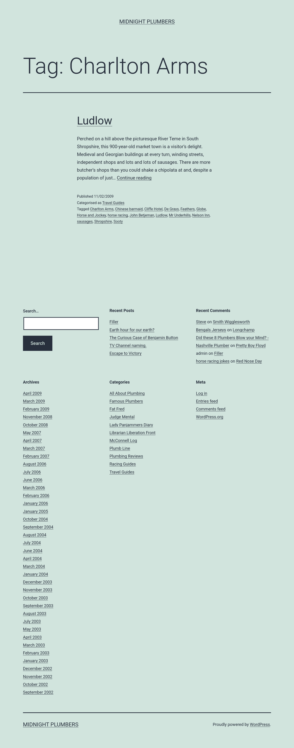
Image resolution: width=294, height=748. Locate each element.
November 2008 (37, 416)
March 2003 (34, 645)
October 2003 (35, 597)
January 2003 (35, 660)
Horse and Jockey (91, 215)
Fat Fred (117, 409)
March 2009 (34, 401)
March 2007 (34, 448)
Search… (31, 311)
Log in (201, 393)
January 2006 (35, 503)
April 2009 (32, 393)
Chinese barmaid (129, 209)
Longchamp (243, 329)
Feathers (188, 209)
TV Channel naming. (128, 345)
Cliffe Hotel (153, 209)
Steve (201, 321)
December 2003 (37, 582)
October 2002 (35, 684)
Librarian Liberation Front (132, 432)
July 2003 (32, 621)
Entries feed (207, 401)
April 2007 (32, 440)
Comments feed (210, 409)
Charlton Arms (101, 209)
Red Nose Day (249, 361)
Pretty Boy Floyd (251, 345)
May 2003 (32, 629)
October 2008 (35, 424)
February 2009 (36, 409)
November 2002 (37, 676)
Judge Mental (122, 416)
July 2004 (32, 542)
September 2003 (38, 605)
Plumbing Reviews (126, 456)
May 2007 (32, 432)
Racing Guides (123, 464)
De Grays (171, 209)
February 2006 (36, 495)
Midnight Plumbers (147, 21)
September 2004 (38, 527)
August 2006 (34, 464)
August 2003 (34, 613)
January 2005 (35, 511)
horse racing (118, 215)
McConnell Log (123, 440)
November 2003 (37, 589)
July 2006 (32, 472)
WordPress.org (209, 416)
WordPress (260, 724)
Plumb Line (120, 448)
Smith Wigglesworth (231, 321)
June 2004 (32, 550)
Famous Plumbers (126, 401)
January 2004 (35, 574)
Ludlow (94, 120)
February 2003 (36, 652)
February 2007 (36, 456)
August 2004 (34, 534)
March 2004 (34, 566)
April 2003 (32, 637)
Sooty (118, 221)
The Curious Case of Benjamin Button (144, 337)
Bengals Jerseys (211, 329)
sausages (85, 221)
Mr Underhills (179, 215)
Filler (114, 321)
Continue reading (134, 178)
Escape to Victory (125, 353)
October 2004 (35, 519)
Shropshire (103, 221)
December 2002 (37, 668)
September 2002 (38, 692)
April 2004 (32, 558)
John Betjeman (142, 215)
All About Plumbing (127, 393)
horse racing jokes (212, 361)
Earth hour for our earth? (132, 329)
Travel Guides (113, 203)
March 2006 (34, 487)
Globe (201, 209)
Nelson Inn (201, 215)
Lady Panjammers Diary (131, 424)
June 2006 (32, 479)
